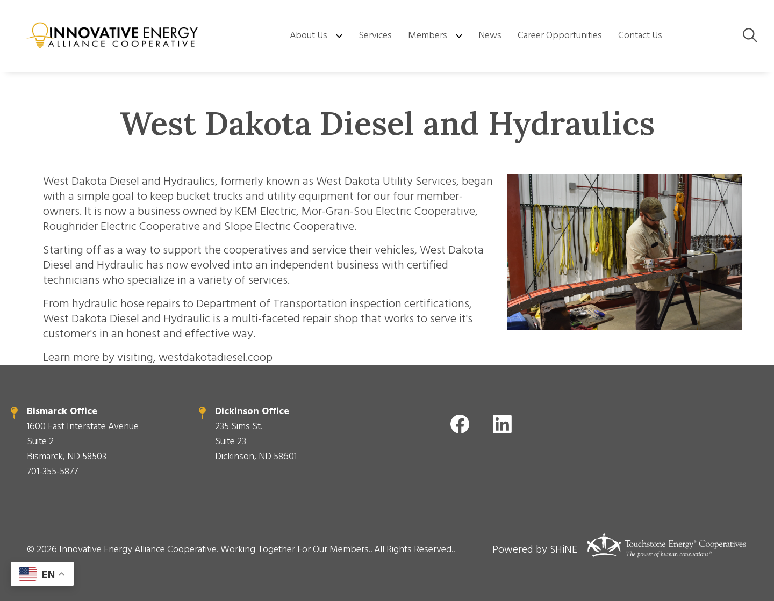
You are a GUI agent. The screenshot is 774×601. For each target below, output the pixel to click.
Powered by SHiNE (534, 549)
